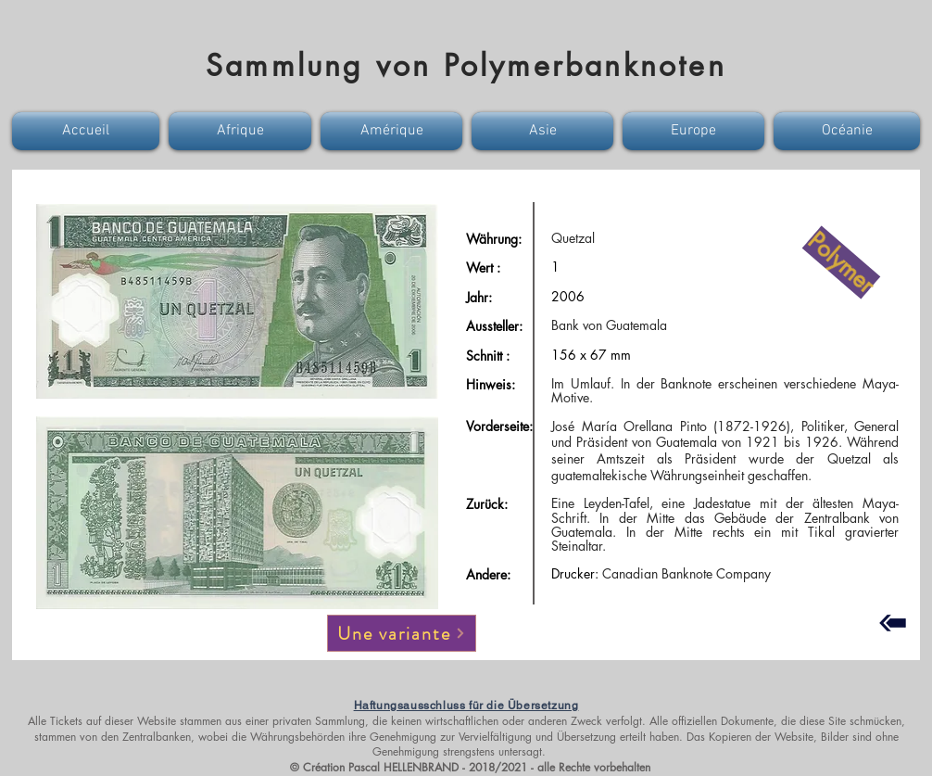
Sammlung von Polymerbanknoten (466, 65)
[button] (88, 131)
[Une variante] (401, 633)
